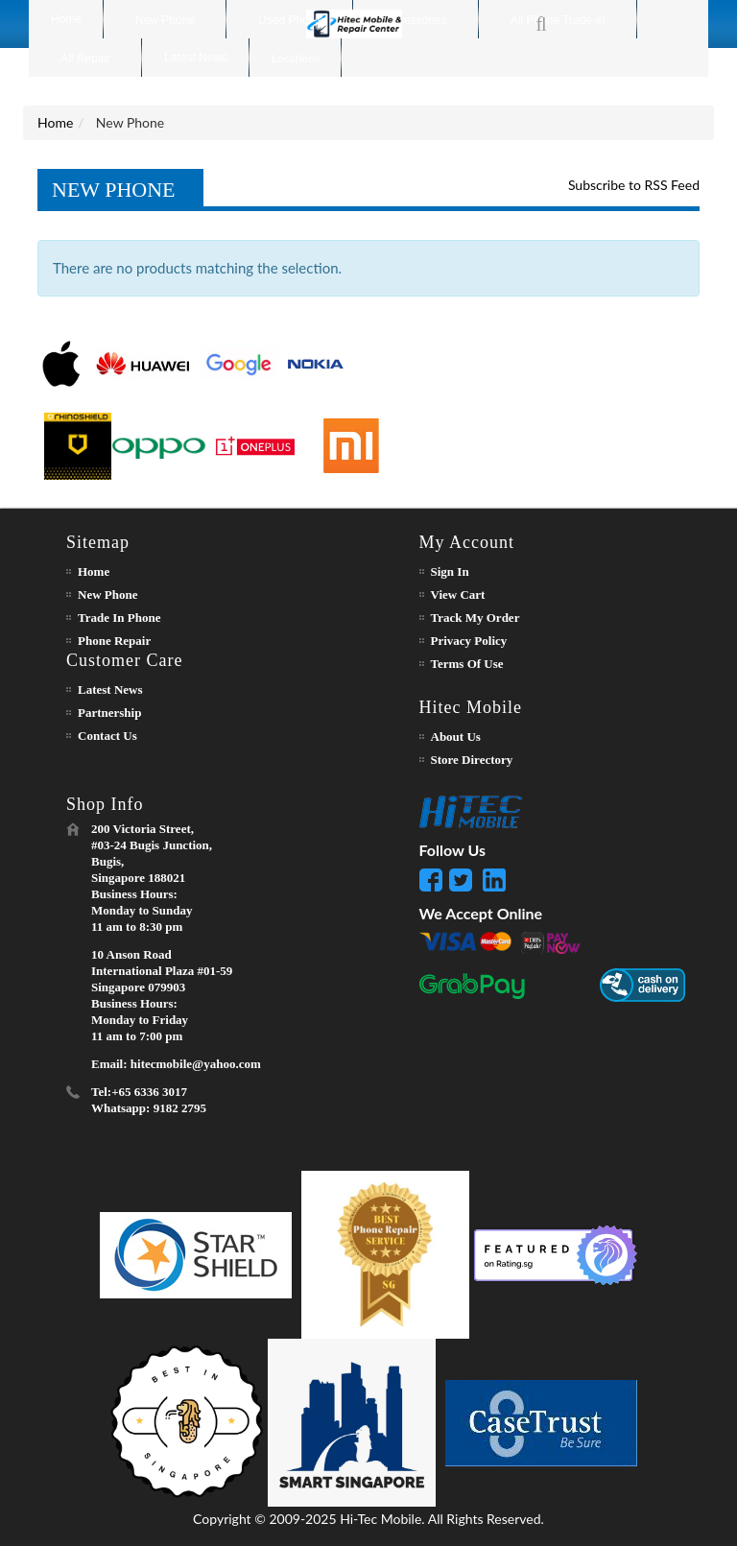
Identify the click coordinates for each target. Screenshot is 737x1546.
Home (55, 122)
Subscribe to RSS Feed (634, 185)
